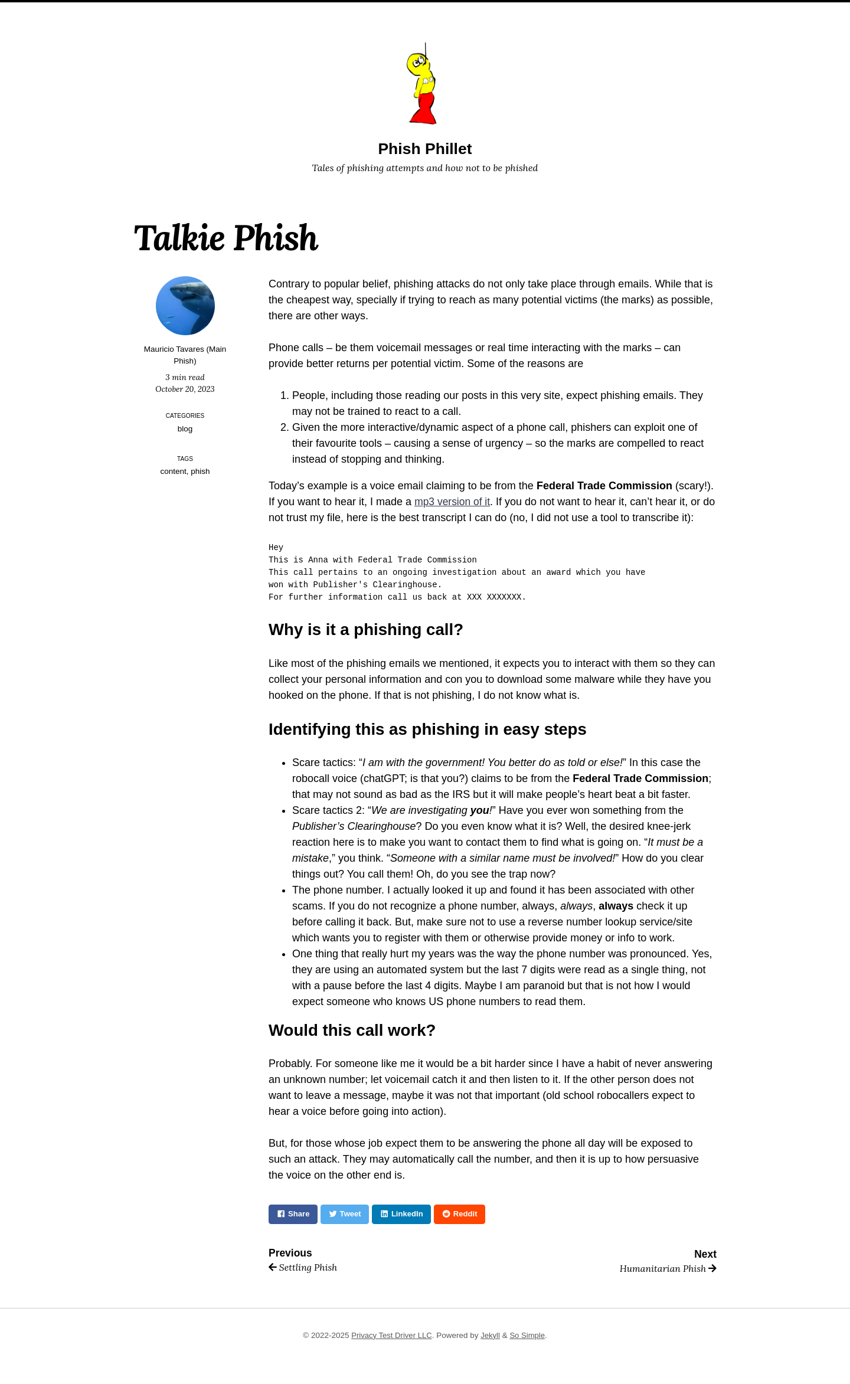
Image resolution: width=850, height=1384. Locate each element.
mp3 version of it (453, 502)
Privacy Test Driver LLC (391, 1335)
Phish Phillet (425, 148)
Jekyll (491, 1335)
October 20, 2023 (185, 389)
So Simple (529, 1335)
